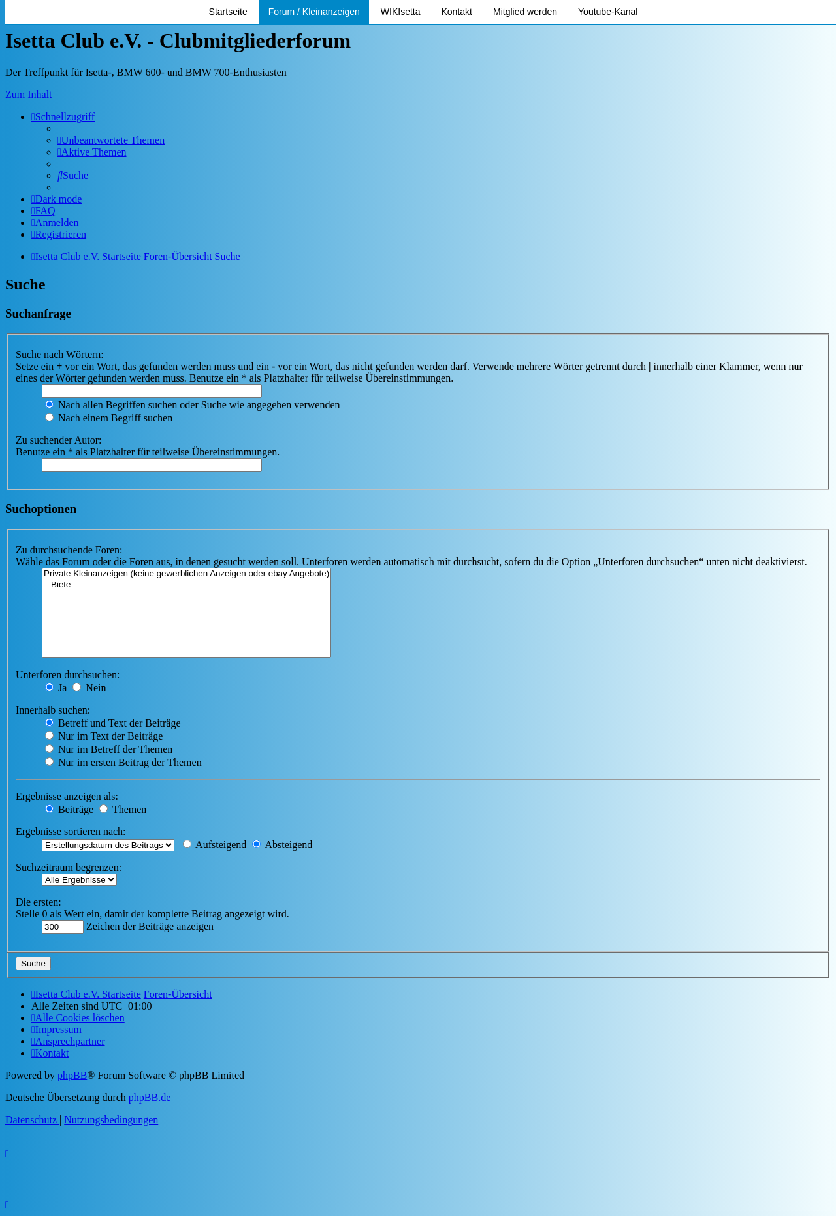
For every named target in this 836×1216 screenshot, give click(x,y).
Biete (186, 585)
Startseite (228, 12)
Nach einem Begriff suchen (108, 417)
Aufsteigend (214, 844)
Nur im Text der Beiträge (104, 736)
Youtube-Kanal (607, 12)
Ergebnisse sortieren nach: (71, 831)
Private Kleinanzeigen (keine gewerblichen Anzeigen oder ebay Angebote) (186, 574)
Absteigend (282, 844)
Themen (122, 809)
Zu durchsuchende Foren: (69, 549)
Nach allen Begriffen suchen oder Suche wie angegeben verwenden (192, 404)
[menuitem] (111, 140)
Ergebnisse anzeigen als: (67, 796)
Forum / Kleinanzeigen (314, 12)
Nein (89, 687)
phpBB (72, 1075)
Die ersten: (38, 902)
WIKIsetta (401, 12)
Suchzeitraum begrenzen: (68, 867)
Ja (56, 687)
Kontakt (457, 12)
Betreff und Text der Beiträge (113, 723)
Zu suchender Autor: (59, 440)
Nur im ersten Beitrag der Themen (123, 762)
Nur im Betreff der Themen (108, 749)
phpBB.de (149, 1097)
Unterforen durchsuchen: (68, 674)
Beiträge (69, 809)
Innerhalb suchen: (53, 709)
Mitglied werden (525, 12)
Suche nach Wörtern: (60, 354)
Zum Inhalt (28, 94)
